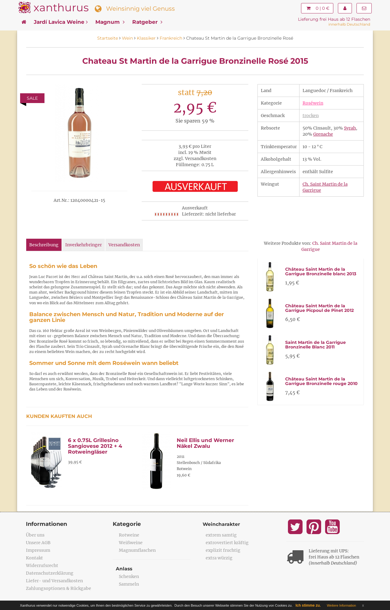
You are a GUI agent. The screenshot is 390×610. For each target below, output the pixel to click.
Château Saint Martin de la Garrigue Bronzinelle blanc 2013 (320, 271)
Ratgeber (147, 22)
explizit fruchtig (223, 550)
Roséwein (313, 103)
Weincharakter (222, 524)
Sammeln (129, 584)
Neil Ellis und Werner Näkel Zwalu (205, 443)
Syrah (350, 128)
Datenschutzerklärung (49, 573)
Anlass (124, 569)
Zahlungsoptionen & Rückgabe (58, 588)
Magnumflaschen (137, 550)
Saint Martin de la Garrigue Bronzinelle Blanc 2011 (315, 345)
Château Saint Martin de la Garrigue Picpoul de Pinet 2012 (319, 308)
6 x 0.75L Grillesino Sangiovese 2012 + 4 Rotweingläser (95, 446)
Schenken (129, 576)
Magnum (110, 22)
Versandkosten (124, 245)
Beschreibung (43, 245)
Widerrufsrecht (42, 565)
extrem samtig (221, 535)
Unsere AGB (38, 542)
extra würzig (219, 558)
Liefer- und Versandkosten (54, 580)
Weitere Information (341, 605)
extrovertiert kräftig (227, 542)
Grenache (323, 134)
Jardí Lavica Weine (61, 22)
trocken (311, 115)
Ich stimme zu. (308, 605)
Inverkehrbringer (83, 245)
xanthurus (61, 7)
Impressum (38, 550)
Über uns (35, 535)
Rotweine (129, 535)
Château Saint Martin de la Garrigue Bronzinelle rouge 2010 (321, 381)
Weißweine (131, 542)
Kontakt (34, 558)
